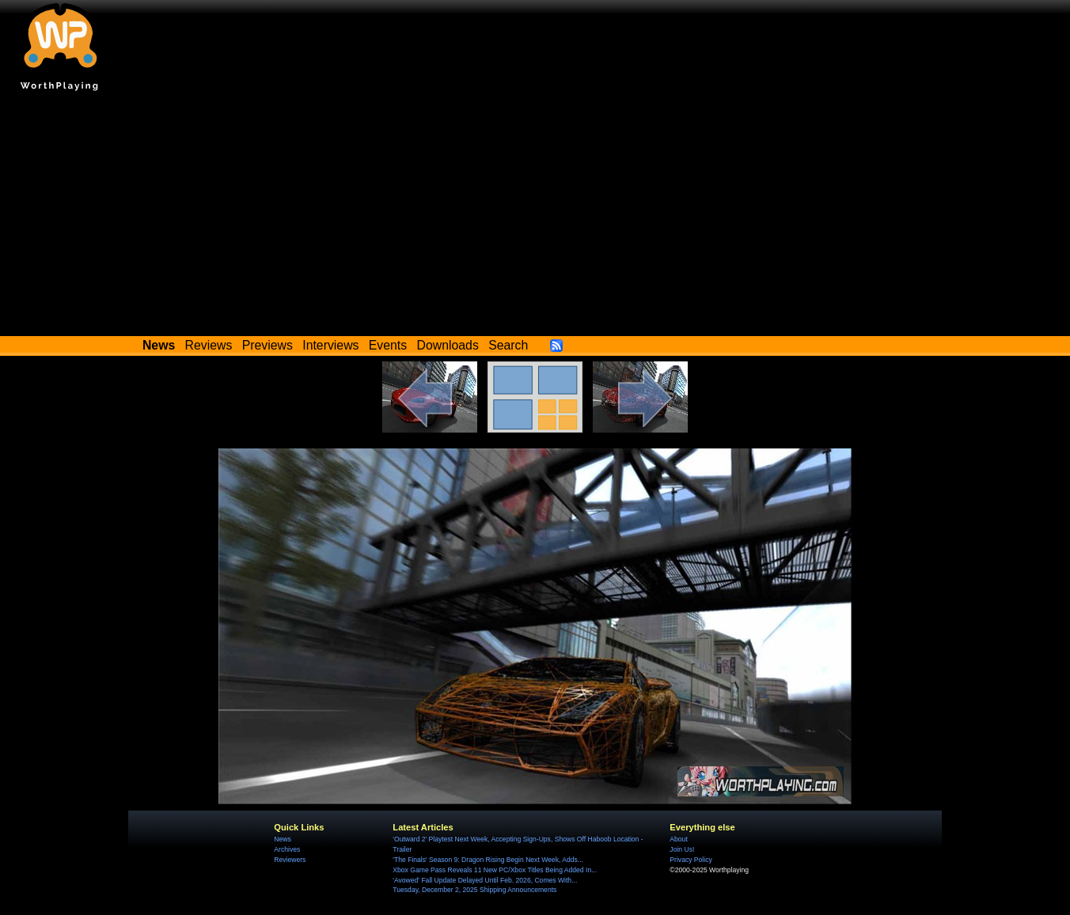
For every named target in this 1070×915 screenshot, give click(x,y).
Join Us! (682, 849)
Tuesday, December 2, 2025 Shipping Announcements (474, 890)
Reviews (209, 345)
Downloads (448, 345)
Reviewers (289, 860)
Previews (267, 345)
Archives (287, 849)
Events (388, 345)
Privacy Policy (690, 860)
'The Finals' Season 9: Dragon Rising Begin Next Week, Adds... (488, 860)
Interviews (330, 345)
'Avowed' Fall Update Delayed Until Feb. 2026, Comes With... (485, 880)
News (282, 839)
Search (508, 345)
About (678, 839)
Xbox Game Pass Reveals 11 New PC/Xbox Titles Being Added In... (495, 870)
